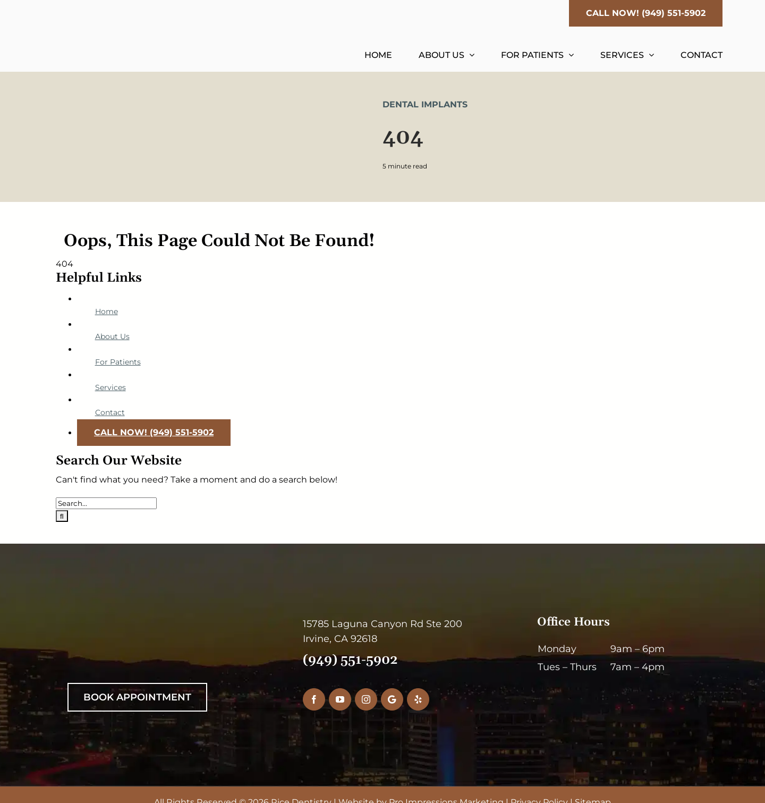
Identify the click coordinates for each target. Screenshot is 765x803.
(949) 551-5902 (350, 660)
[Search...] (106, 503)
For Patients (118, 362)
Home (106, 311)
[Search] (62, 516)
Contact (110, 412)
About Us (112, 336)
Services (110, 387)
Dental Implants (425, 104)
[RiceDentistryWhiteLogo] (157, 620)
